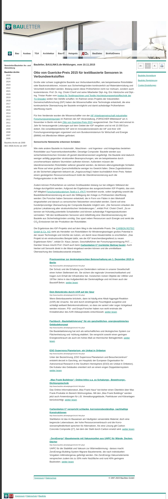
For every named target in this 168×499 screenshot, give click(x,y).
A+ (141, 66)
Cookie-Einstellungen (147, 85)
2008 (8, 132)
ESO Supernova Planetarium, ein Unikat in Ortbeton (78, 350)
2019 (8, 97)
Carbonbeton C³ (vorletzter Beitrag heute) (103, 245)
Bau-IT (61, 53)
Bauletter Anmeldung (147, 75)
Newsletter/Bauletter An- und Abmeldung (17, 66)
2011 (8, 123)
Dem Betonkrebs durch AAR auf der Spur (72, 292)
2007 (8, 135)
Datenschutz (51, 478)
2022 (8, 88)
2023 (8, 85)
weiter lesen (72, 282)
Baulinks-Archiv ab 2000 (14, 143)
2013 (8, 116)
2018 (8, 100)
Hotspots (72, 53)
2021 (8, 91)
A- (155, 66)
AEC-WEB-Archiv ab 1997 (15, 146)
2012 (8, 119)
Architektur (48, 53)
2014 (8, 113)
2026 (8, 75)
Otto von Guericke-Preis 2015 (77, 122)
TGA (37, 53)
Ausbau (27, 53)
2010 (8, 126)
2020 (8, 94)
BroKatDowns (113, 53)
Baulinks (42, 496)
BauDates (97, 53)
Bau (17, 53)
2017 (8, 104)
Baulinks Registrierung (147, 80)
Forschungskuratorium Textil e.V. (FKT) (66, 191)
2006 (8, 138)
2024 (8, 82)
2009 (8, 129)
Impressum (39, 478)
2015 (8, 110)
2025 (8, 78)
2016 (8, 107)
